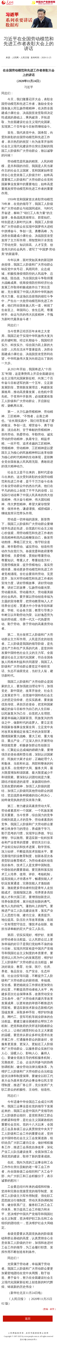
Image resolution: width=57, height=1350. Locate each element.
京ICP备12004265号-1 (28, 1339)
